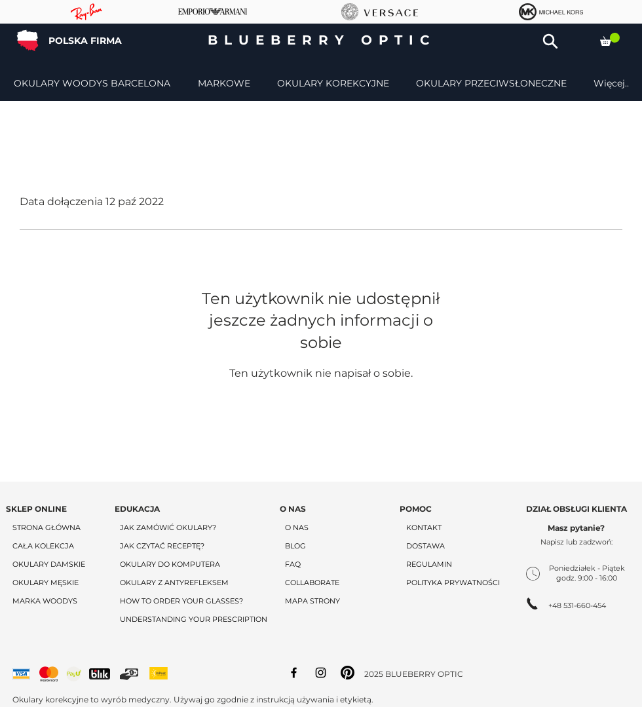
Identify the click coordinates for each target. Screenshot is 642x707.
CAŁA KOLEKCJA (43, 545)
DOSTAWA (425, 545)
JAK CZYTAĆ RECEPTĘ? (162, 545)
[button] (550, 41)
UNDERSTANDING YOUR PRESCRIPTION (193, 619)
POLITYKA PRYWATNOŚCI (453, 582)
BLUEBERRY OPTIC (322, 40)
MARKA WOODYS (44, 600)
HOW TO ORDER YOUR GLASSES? (181, 600)
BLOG (295, 545)
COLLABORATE (312, 582)
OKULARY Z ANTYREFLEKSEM (174, 582)
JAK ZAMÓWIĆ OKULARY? (168, 527)
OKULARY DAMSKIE (48, 564)
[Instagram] (321, 672)
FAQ (293, 564)
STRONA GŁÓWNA (46, 527)
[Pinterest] (347, 672)
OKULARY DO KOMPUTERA (170, 564)
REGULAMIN (429, 564)
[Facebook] (294, 672)
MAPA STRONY (312, 600)
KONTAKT (424, 527)
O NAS (297, 527)
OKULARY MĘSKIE (45, 582)
